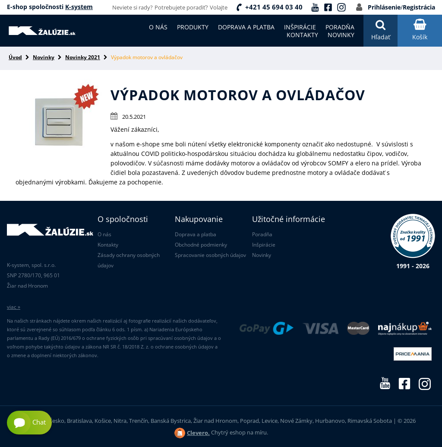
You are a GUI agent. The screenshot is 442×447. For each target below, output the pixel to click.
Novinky (43, 57)
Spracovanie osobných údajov (210, 255)
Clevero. (198, 433)
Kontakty (108, 244)
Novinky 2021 (82, 57)
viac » (13, 307)
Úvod (15, 57)
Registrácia (419, 7)
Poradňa (262, 234)
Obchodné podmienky (201, 244)
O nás (104, 234)
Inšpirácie (263, 244)
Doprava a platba (195, 234)
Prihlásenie (384, 7)
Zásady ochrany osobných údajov (129, 260)
